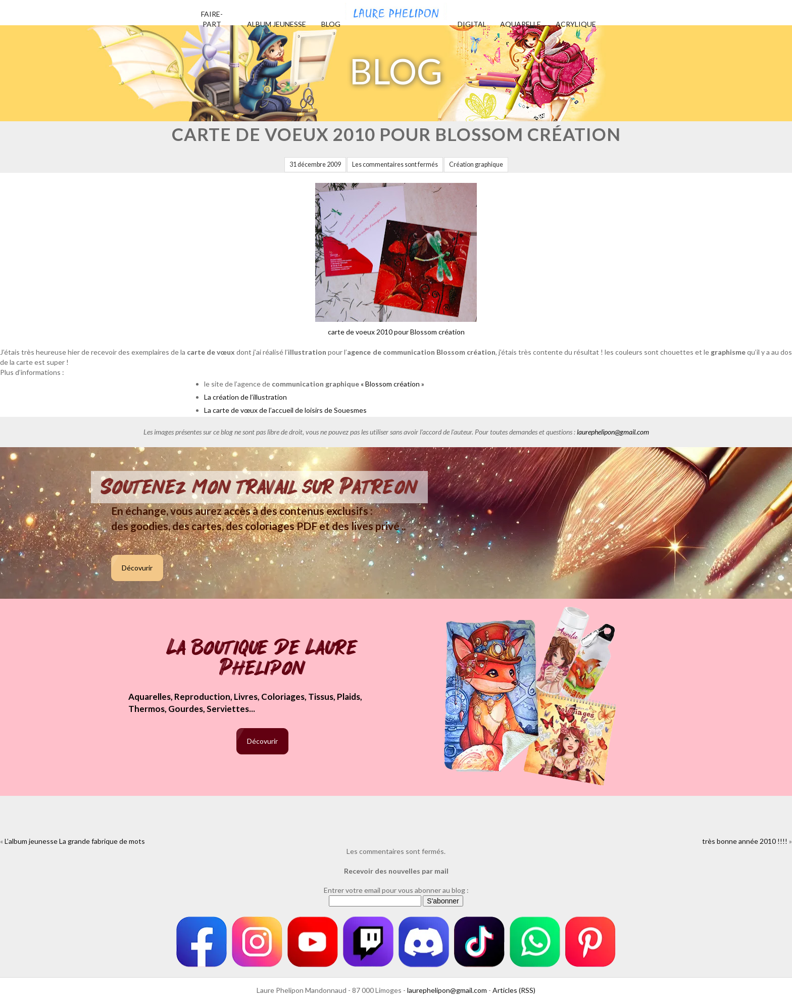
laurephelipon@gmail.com (613, 431)
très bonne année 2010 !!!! (744, 841)
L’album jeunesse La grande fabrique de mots (75, 841)
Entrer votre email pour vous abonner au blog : (396, 890)
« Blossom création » (392, 383)
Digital (472, 24)
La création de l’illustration (245, 397)
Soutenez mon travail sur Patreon (259, 487)
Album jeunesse (276, 24)
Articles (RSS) (513, 990)
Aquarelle (520, 24)
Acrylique (576, 24)
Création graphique (476, 164)
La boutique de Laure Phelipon (262, 659)
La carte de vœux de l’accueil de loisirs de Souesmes (285, 410)
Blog (330, 24)
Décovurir (137, 567)
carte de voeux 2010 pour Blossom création (396, 259)
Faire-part (212, 19)
